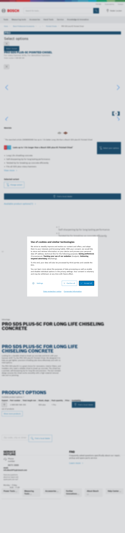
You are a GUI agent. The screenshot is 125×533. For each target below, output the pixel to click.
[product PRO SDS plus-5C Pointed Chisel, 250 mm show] (4, 527)
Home (6, 26)
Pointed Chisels (51, 26)
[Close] (6, 44)
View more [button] (9, 193)
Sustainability (109, 4)
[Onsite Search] (96, 10)
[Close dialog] (6, 67)
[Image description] (11, 136)
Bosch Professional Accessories (23, 26)
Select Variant (11, 49)
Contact (120, 4)
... (40, 26)
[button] (118, 98)
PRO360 (98, 4)
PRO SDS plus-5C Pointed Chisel (72, 26)
